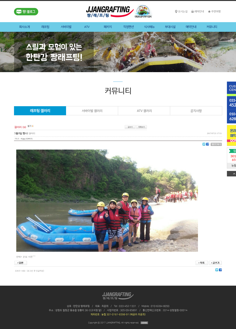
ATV (87, 27)
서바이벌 (66, 27)
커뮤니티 (211, 27)
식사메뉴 (149, 27)
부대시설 (170, 27)
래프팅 (45, 27)
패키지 (108, 27)
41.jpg (23, 139)
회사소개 (24, 27)
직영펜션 (128, 27)
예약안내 (191, 27)
